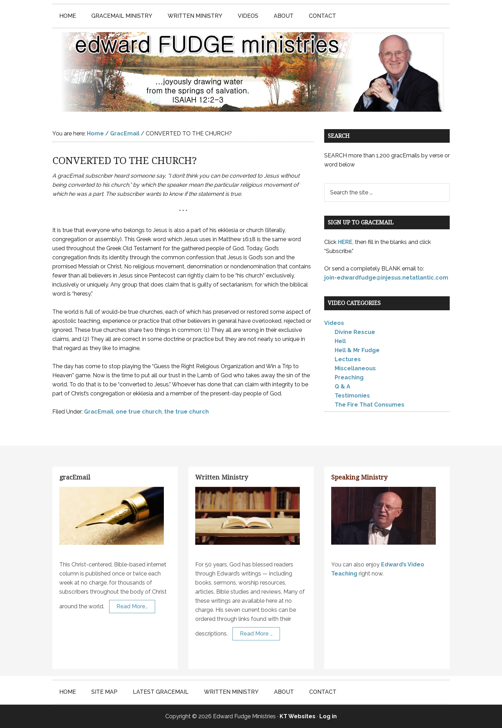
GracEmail (98, 411)
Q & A (342, 386)
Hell (340, 341)
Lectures (348, 359)
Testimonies (352, 395)
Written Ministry (221, 477)
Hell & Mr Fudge (357, 350)
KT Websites (297, 716)
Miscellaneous (355, 368)
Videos (334, 323)
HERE (345, 242)
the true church (186, 411)
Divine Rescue (355, 332)
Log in (328, 716)
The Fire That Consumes (369, 404)
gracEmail (74, 477)
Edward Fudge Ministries (251, 72)
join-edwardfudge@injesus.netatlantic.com (386, 277)
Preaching (349, 377)
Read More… (132, 606)
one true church (139, 411)
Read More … (256, 633)
